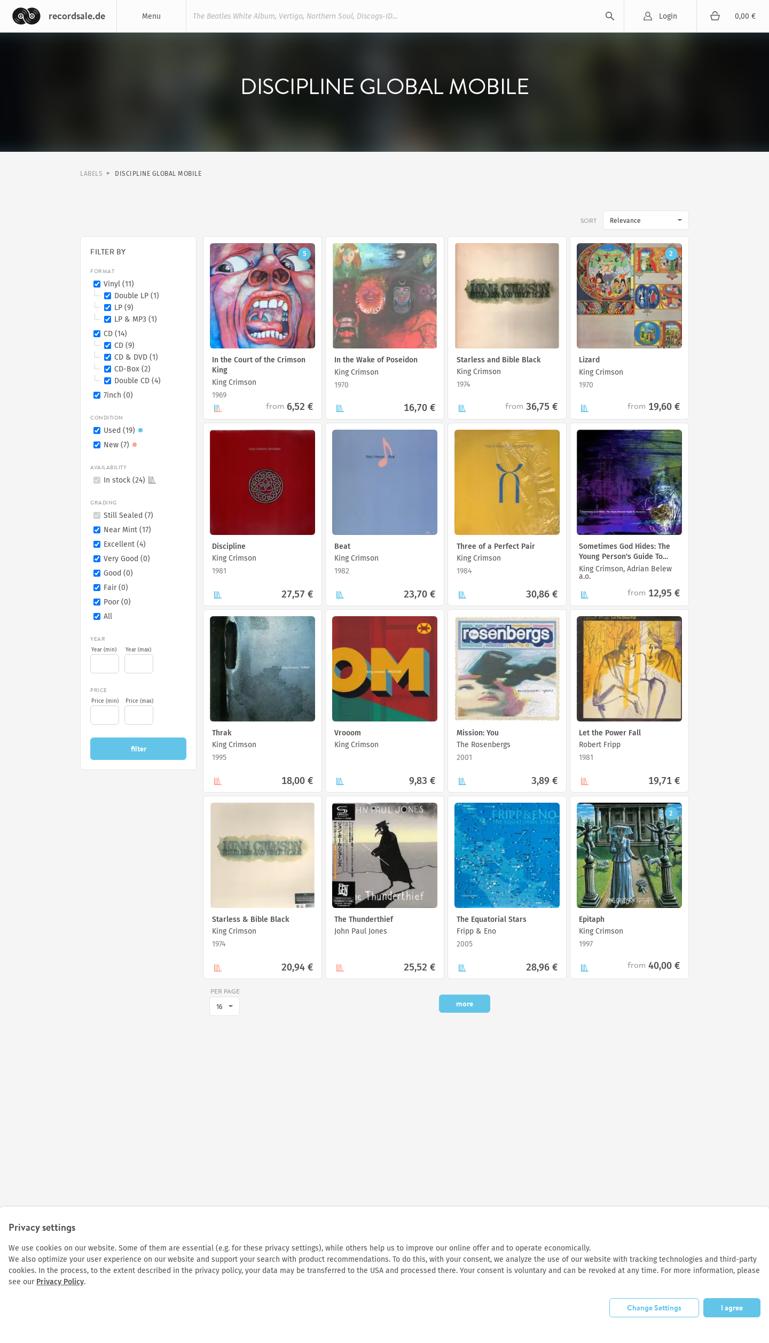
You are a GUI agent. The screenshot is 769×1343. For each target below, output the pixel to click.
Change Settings (654, 1307)
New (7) (122, 444)
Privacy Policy (60, 1281)
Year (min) (103, 650)
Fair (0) (116, 587)
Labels (91, 173)
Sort (588, 220)
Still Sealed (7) (128, 515)
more (464, 1003)
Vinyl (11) (119, 284)
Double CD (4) (137, 380)
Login (668, 16)
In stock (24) (130, 480)
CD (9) (124, 345)
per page (225, 991)
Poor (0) (117, 602)
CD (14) (115, 333)
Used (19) (125, 430)
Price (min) (105, 701)
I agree (732, 1307)
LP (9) (124, 307)
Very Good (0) (127, 558)
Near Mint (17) (127, 529)
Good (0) (118, 573)
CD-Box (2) (132, 369)
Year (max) (138, 650)
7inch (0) (118, 395)
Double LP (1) (136, 295)
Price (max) (139, 701)
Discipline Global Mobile (158, 173)
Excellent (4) (125, 544)
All (108, 616)
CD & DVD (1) (136, 357)
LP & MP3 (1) (135, 319)
